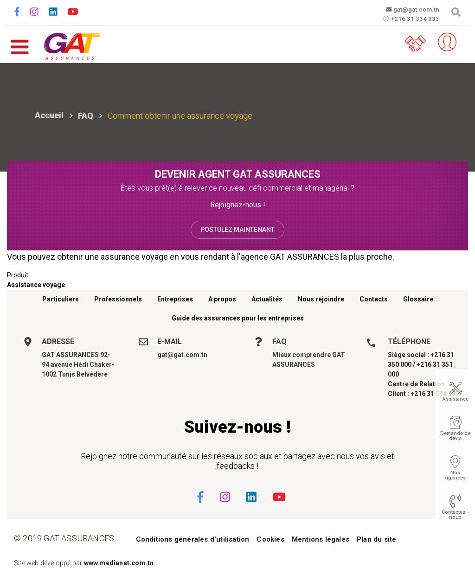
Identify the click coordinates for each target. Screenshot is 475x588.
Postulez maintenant (237, 229)
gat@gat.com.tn (409, 9)
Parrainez (417, 42)
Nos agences (455, 475)
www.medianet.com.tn (119, 563)
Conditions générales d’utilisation (193, 539)
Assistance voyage (36, 284)
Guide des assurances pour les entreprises (238, 318)
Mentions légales (320, 539)
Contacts (373, 299)
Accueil (49, 115)
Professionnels (118, 299)
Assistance (456, 399)
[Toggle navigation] (19, 42)
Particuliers (60, 299)
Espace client (444, 42)
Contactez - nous (455, 514)
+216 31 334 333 (409, 19)
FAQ (85, 116)
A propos (222, 299)
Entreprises (175, 299)
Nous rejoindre (321, 299)
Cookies (270, 539)
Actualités (266, 299)
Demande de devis (455, 435)
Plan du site (376, 539)
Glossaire (418, 299)
